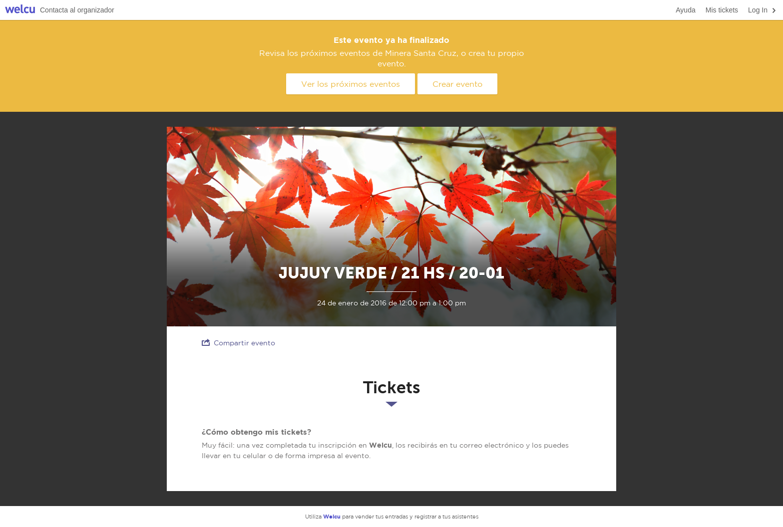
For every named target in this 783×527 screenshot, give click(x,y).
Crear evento (457, 83)
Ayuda (685, 10)
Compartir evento (238, 342)
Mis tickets (722, 10)
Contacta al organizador (77, 10)
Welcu (20, 10)
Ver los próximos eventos (350, 83)
